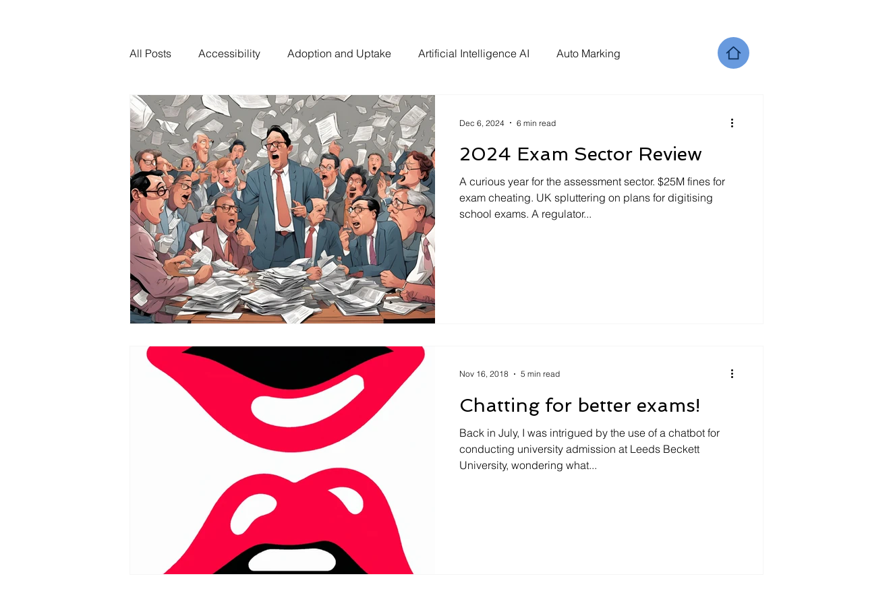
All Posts (150, 53)
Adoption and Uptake (339, 53)
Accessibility (229, 53)
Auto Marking (588, 53)
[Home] (733, 53)
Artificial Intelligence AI (473, 53)
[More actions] (736, 123)
